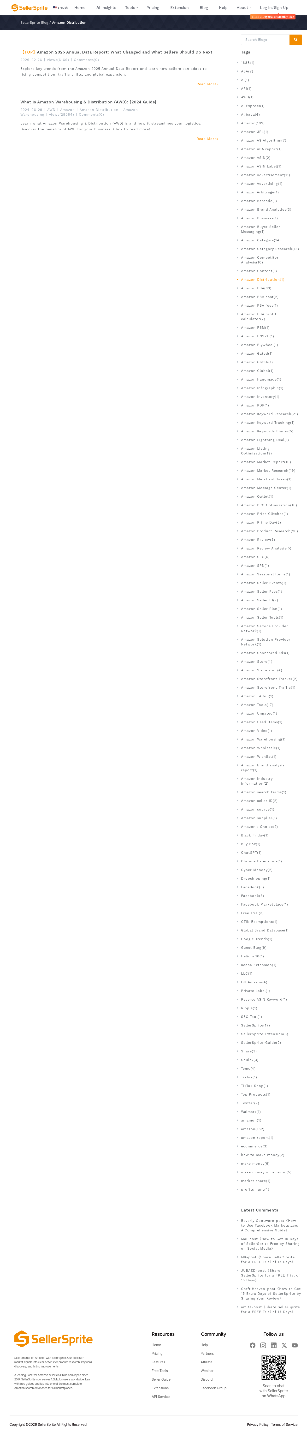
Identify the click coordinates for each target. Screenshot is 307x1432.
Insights (106, 7)
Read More (207, 84)
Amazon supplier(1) (259, 818)
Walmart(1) (251, 1112)
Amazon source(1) (257, 809)
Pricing (153, 7)
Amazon (67, 110)
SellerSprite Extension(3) (264, 1034)
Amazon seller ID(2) (259, 801)
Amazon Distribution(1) (262, 279)
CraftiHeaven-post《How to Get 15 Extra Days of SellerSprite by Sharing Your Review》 (271, 1293)
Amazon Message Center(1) (266, 488)
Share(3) (249, 1051)
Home (79, 7)
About (242, 7)
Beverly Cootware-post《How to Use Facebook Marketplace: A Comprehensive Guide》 (269, 1225)
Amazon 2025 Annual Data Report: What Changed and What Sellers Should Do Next (125, 52)
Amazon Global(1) (257, 371)
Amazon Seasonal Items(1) (265, 574)
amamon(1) (251, 1120)
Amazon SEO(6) (255, 557)
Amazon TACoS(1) (257, 696)
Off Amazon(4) (254, 982)
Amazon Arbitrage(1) (260, 192)
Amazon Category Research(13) (270, 249)
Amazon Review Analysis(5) (266, 548)
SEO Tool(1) (251, 1017)
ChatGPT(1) (251, 852)
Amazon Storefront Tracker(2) (269, 679)
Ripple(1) (249, 1008)
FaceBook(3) (252, 887)
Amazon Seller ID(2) (259, 600)
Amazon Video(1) (256, 731)
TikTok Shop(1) (254, 1086)
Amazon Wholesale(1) (261, 748)
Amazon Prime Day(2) (261, 522)
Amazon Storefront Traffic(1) (268, 687)
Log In (266, 7)
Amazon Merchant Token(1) (266, 479)
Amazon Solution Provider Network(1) (265, 642)
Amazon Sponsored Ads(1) (265, 653)
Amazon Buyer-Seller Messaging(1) (260, 229)
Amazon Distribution (99, 110)
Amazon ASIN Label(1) (261, 166)
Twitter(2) (250, 1103)
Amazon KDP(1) (255, 405)
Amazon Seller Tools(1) (262, 617)
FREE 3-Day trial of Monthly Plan (273, 16)
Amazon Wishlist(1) (259, 756)
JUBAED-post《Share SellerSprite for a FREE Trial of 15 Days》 (270, 1275)
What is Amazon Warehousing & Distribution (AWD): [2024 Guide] (88, 102)
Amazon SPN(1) (255, 565)
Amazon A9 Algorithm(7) (263, 140)
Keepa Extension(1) (259, 965)
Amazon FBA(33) (256, 288)
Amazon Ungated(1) (259, 713)
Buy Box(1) (250, 844)
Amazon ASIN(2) (256, 158)
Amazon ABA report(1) (261, 149)
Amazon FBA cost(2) (260, 297)
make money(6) (255, 1163)
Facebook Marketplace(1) (264, 904)
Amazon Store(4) (256, 661)
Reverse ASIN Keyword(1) (264, 999)
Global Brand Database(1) (265, 930)
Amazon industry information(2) (257, 781)
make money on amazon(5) (266, 1172)
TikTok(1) (249, 1077)
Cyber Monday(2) (257, 870)
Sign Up (281, 7)
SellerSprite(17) (255, 1025)
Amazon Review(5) (258, 540)
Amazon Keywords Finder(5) (267, 431)
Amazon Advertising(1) (262, 183)
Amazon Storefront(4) (261, 670)
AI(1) (245, 80)
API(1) (246, 88)
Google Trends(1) (256, 939)
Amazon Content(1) (259, 271)
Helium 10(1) (252, 956)
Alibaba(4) (250, 114)
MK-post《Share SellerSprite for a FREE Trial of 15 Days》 (268, 1259)
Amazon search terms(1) (263, 792)
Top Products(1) (256, 1094)
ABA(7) (247, 71)
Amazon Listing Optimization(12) (256, 451)
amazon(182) (253, 1129)
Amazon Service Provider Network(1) (264, 628)
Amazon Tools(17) (257, 705)
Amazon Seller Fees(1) (261, 591)
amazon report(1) (257, 1138)
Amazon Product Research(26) (269, 531)
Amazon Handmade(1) (261, 379)
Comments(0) (86, 60)
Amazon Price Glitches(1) (264, 514)
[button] (61, 8)
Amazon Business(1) (259, 218)
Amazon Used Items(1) (262, 722)
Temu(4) (248, 1068)
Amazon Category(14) (261, 240)
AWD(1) (247, 97)
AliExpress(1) (253, 106)
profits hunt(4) (255, 1189)
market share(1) (256, 1181)
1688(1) (247, 63)
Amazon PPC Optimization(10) (269, 505)
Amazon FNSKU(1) (257, 336)
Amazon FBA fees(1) (259, 305)
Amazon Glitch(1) (257, 362)
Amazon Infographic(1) (262, 388)
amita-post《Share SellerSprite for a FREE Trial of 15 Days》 (270, 1309)
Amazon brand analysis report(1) (262, 767)
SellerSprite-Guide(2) (261, 1042)
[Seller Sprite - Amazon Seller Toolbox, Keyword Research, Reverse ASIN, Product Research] (29, 8)
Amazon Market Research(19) (268, 470)
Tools (130, 7)
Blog (204, 7)
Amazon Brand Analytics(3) (266, 209)
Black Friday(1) (255, 835)
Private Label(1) (255, 991)
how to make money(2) (262, 1155)
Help (223, 7)
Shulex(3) (250, 1060)
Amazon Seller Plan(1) (261, 609)
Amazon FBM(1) (255, 327)
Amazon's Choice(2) (259, 827)
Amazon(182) (253, 123)
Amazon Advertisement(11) (265, 175)
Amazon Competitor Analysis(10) (260, 260)
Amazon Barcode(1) (259, 201)
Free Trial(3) (252, 913)
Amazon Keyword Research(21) (269, 414)
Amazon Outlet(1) (257, 496)
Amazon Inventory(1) (260, 397)
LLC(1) (247, 973)
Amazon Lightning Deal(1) (265, 440)
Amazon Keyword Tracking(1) (268, 422)
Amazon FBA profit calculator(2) (259, 316)
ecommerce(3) (254, 1146)
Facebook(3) (252, 896)
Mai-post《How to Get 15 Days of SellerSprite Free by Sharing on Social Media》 (270, 1243)
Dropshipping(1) (256, 878)
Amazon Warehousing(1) (263, 739)
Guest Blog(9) (254, 947)
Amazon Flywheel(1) (259, 345)
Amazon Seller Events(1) (263, 583)
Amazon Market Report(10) (266, 462)
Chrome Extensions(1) (261, 861)
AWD (51, 110)
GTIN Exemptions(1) (259, 922)
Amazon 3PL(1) (254, 132)
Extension (179, 7)
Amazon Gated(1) (257, 353)
